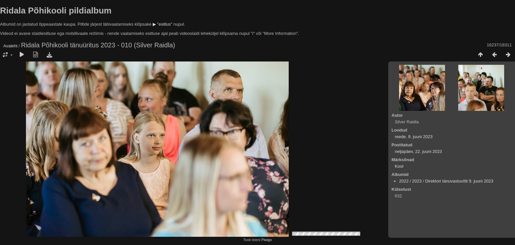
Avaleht (10, 45)
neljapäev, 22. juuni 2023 (418, 151)
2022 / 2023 (410, 181)
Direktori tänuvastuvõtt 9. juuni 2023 (459, 181)
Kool (399, 166)
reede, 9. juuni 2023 (414, 136)
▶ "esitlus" (162, 24)
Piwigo (266, 240)
